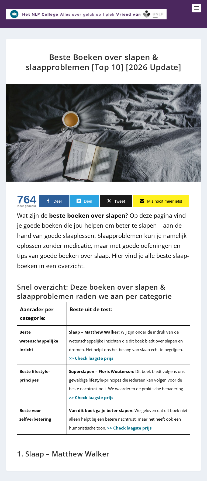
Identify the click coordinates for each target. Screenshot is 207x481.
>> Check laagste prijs (91, 357)
